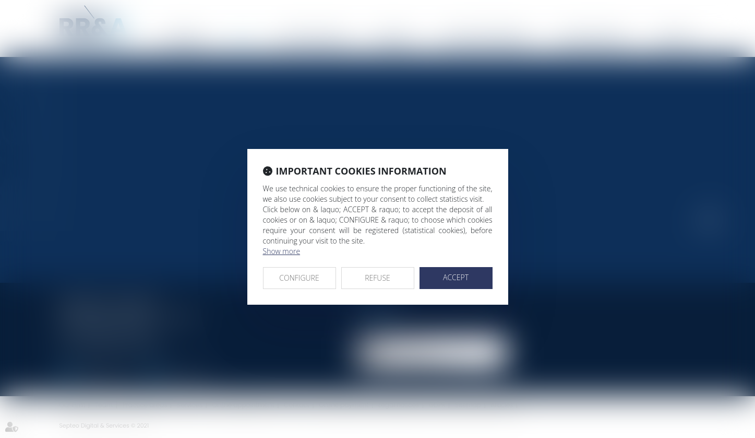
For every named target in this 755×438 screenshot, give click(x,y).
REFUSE (377, 278)
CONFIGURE (299, 278)
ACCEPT (456, 277)
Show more (282, 251)
